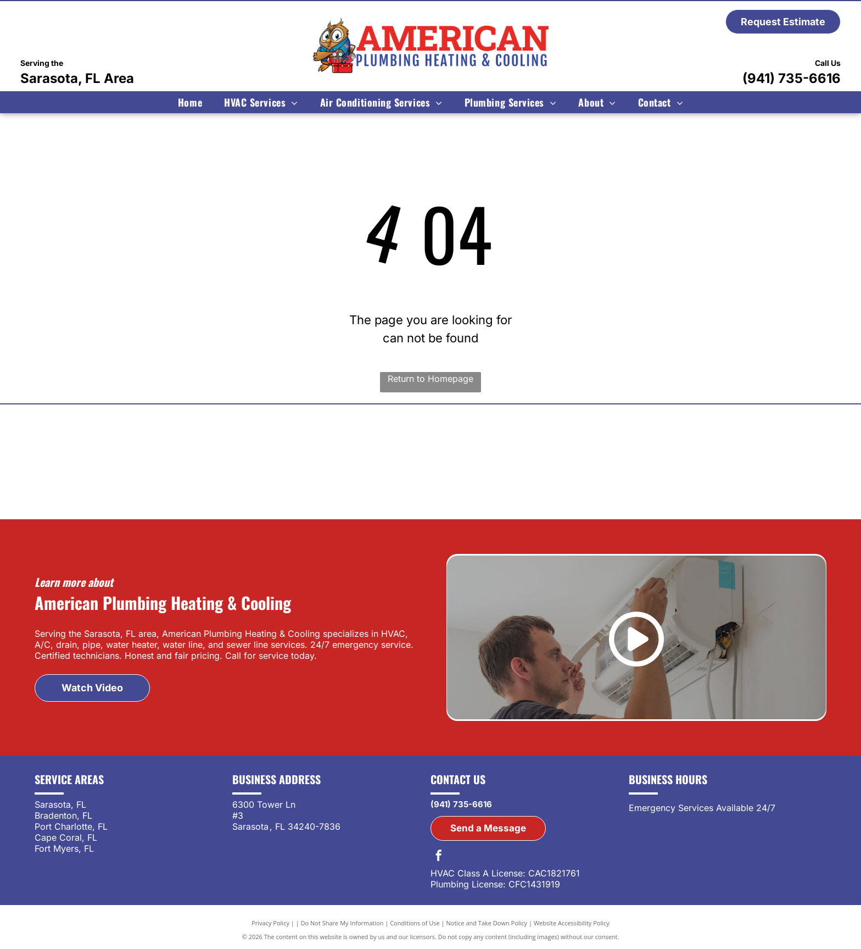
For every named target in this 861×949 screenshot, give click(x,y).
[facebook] (439, 857)
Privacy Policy (270, 923)
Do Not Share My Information (342, 923)
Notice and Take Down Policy (487, 923)
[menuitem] (190, 102)
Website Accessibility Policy (572, 923)
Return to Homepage (430, 378)
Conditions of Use (415, 923)
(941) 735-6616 (791, 78)
